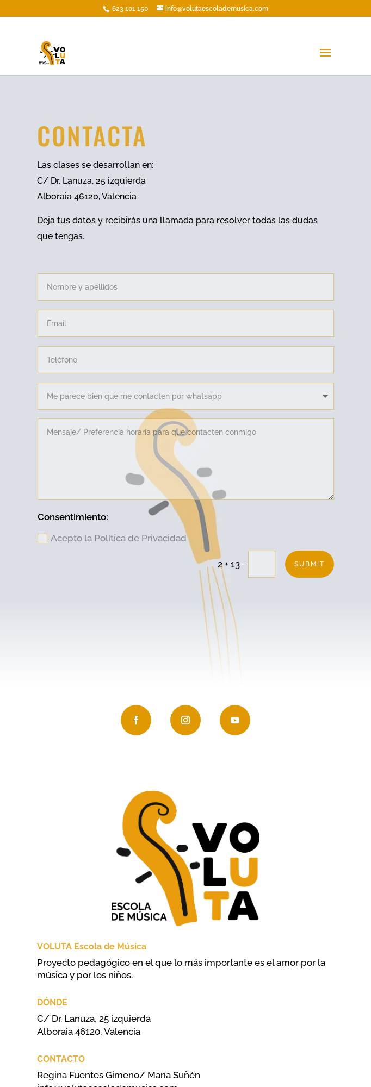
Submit (309, 564)
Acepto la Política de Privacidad (112, 538)
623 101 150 (129, 9)
